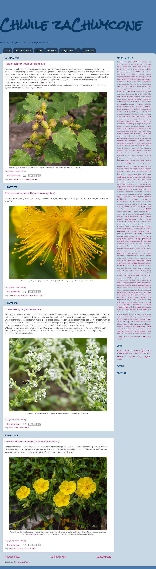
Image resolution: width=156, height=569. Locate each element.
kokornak (127, 145)
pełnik (149, 221)
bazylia (142, 69)
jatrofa (127, 131)
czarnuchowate (139, 89)
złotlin (133, 321)
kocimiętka (120, 145)
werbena (127, 304)
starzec (119, 275)
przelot (130, 239)
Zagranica (145, 350)
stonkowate (135, 275)
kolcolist (148, 145)
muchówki (148, 191)
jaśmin (136, 131)
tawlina (138, 290)
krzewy (21, 296)
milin (136, 184)
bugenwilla (144, 77)
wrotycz (131, 314)
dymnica (148, 97)
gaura (138, 111)
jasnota (125, 128)
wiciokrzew (147, 304)
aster (149, 66)
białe (11, 428)
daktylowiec (143, 94)
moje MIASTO (140, 353)
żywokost (137, 336)
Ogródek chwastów (23, 51)
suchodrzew (121, 278)
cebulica (133, 79)
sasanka (128, 268)
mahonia (138, 177)
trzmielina (120, 297)
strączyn (143, 275)
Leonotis (120, 62)
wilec (149, 309)
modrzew (148, 187)
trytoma (139, 295)
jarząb (141, 126)
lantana (136, 166)
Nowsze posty (12, 556)
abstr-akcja (122, 353)
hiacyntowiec (121, 124)
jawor (131, 131)
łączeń (119, 326)
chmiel (149, 79)
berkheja (127, 72)
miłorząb (129, 187)
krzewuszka (147, 158)
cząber (132, 94)
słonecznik (137, 287)
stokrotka (127, 275)
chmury (131, 353)
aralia (139, 66)
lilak (137, 171)
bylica (119, 79)
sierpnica (132, 270)
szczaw (126, 283)
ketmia (141, 141)
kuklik (142, 160)
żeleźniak (128, 334)
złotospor (120, 324)
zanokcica (142, 317)
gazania (143, 111)
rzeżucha (130, 263)
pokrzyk (134, 228)
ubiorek (144, 300)
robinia (140, 251)
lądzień (149, 174)
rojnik (128, 253)
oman (119, 206)
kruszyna (148, 155)
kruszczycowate (130, 155)
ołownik (119, 214)
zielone (148, 319)
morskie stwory (135, 357)
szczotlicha (120, 285)
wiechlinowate (122, 307)
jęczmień (148, 133)
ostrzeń (119, 211)
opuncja (133, 206)
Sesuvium (148, 62)
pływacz (137, 248)
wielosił (131, 307)
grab (133, 116)
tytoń (139, 300)
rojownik (134, 253)
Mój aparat (51, 51)
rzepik (124, 263)
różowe (120, 265)
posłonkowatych (32, 534)
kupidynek (148, 160)
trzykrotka (129, 297)
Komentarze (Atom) (21, 562)
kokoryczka (141, 145)
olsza (149, 204)
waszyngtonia (138, 302)
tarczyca (127, 290)
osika (149, 206)
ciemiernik (140, 84)
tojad (144, 292)
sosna (127, 273)
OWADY (136, 61)
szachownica (147, 278)
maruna (143, 179)
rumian (136, 258)
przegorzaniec (121, 239)
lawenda (120, 169)
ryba (133, 260)
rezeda (134, 251)
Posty (8, 51)
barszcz (129, 69)
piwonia (148, 224)
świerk (149, 329)
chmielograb (121, 81)
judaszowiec (137, 133)
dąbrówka (144, 101)
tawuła (148, 290)
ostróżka (135, 211)
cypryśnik (126, 89)
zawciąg (120, 319)
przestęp (137, 239)
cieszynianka (121, 86)
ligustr (133, 171)
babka (119, 69)
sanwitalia (120, 268)
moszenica (136, 189)
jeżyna (124, 133)
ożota (129, 214)
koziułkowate (147, 153)
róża (135, 263)
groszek (148, 116)
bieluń (143, 72)
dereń (124, 97)
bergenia (120, 72)
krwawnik (129, 158)
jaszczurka (148, 128)
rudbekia (130, 258)
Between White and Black (127, 351)
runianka (148, 258)
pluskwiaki (140, 226)
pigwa (135, 224)
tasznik (133, 290)
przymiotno (141, 241)
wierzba (138, 307)
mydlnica (127, 194)
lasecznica (148, 166)
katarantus (132, 141)
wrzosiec (138, 314)
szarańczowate (134, 280)
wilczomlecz (142, 309)
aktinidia (148, 64)
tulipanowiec (121, 300)
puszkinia (148, 246)
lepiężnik (135, 169)
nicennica (148, 196)
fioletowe (147, 106)
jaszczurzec (121, 131)
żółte (41, 296)
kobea (143, 143)
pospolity (27, 179)
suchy (129, 278)
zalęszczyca (133, 317)
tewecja (136, 292)
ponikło (141, 231)
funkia (142, 109)
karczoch (138, 138)
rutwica (129, 260)
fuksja (138, 109)
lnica (125, 174)
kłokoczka (120, 166)
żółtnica (119, 339)
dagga (137, 94)
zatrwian (148, 317)
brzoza (133, 77)
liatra (128, 171)
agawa (126, 64)
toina (140, 292)
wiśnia (119, 314)
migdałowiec (121, 184)
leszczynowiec (121, 171)
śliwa (143, 326)
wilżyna (119, 312)
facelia (119, 106)
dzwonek (134, 101)
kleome (129, 143)
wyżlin (149, 314)
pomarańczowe (123, 231)
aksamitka (142, 64)
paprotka (141, 216)
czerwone (130, 91)
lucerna (135, 174)
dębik (149, 101)
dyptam (124, 99)
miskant (148, 184)
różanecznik (141, 263)
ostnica (126, 209)
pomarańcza (147, 228)
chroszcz (137, 81)
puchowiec (133, 246)
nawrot (134, 196)
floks (127, 109)
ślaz (123, 326)
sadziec (133, 265)
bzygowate (125, 79)
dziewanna (138, 99)
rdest (119, 251)
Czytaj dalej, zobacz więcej (15, 171)
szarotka (143, 280)
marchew (135, 179)
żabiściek (143, 331)
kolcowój (120, 148)
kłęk (132, 166)
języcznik (127, 136)
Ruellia (142, 62)
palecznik (120, 216)
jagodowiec (126, 126)
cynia (144, 86)
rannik (149, 248)
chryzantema (146, 81)
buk (150, 77)
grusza (130, 119)
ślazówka (136, 326)
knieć (138, 143)
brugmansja (121, 77)
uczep (149, 300)
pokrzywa (140, 228)
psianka (132, 243)
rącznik (127, 265)
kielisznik (148, 141)
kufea (133, 160)
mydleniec (120, 194)
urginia (119, 302)
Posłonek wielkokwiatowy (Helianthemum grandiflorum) (32, 441)
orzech (143, 206)
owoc (21, 179)
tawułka (120, 292)
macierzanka (121, 177)
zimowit (119, 321)
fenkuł (132, 106)
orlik (138, 206)
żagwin (149, 331)
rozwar (119, 258)
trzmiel (149, 295)
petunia (144, 221)
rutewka (123, 260)
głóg (149, 121)
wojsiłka (125, 314)
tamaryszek (147, 287)
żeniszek (136, 334)
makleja (148, 177)
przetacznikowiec (122, 241)
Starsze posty (103, 556)
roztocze (148, 255)
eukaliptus (148, 104)
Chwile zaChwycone (71, 24)
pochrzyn (120, 228)
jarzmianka (134, 126)
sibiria (126, 270)
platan (127, 226)
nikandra (132, 201)
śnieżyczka (143, 329)
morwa (130, 189)
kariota (143, 138)
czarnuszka (147, 89)
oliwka (140, 204)
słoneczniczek (127, 287)
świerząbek (129, 331)
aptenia (135, 66)
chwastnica (125, 84)
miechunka (131, 182)
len (131, 169)
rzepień (34, 179)
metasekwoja (121, 182)
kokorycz (134, 145)
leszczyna (148, 169)
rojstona (142, 253)
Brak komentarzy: (14, 176)
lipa (150, 171)
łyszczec (148, 324)
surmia (140, 278)
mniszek (141, 187)
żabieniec (137, 331)
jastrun (131, 128)
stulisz (149, 275)
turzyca (129, 300)
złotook (149, 321)
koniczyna (147, 148)
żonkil (149, 334)
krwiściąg (138, 158)
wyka (144, 314)
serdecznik (148, 268)
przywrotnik (120, 243)
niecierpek (135, 199)
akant (136, 64)
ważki (119, 304)
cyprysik (119, 89)
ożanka (125, 214)
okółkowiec (128, 204)
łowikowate (137, 324)
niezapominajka (122, 201)
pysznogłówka (129, 248)
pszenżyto (120, 246)
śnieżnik (129, 329)
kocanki (148, 143)
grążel (149, 119)
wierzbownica (146, 307)
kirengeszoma (121, 143)
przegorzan (147, 236)
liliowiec (145, 171)
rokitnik (149, 253)
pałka (140, 219)
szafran (125, 280)
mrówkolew (129, 191)
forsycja (133, 109)
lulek (144, 174)
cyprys (149, 86)
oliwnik (145, 204)
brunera (127, 77)
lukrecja (140, 174)
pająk (142, 214)
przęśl (127, 243)
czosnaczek (140, 91)
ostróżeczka (127, 211)
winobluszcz (127, 312)
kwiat (11, 179)
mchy (149, 179)
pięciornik (120, 226)
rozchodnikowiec (132, 255)
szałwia (26, 428)
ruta (118, 260)
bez (133, 72)
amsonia (124, 66)
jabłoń (119, 126)
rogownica (121, 253)
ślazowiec (129, 326)
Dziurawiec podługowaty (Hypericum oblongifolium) (30, 193)
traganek (129, 295)
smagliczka (120, 273)
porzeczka (128, 234)
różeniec (148, 263)
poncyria (134, 231)
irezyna (146, 124)
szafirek (119, 280)
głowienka (144, 121)
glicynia (125, 114)
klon (134, 143)
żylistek (130, 336)
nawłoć (140, 196)
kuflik (137, 160)
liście (16, 179)
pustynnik (141, 246)
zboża (131, 319)
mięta (119, 187)
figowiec (139, 106)
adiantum (120, 64)
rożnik (124, 258)
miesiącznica (146, 182)
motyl (149, 189)
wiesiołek (129, 309)
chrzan (119, 84)
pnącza (148, 226)
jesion (119, 133)
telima (131, 292)
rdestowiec (126, 251)
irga (150, 124)
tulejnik (142, 297)
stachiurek (148, 273)
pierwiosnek (128, 224)
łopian (131, 324)
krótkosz (127, 160)
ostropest (140, 209)
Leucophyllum (127, 62)
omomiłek (125, 206)
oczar (144, 201)
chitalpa (144, 79)
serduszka (120, 270)
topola (124, 295)
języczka (120, 136)
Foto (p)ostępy (67, 51)
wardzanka (130, 302)
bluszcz (148, 72)
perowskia (128, 221)
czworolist (120, 94)
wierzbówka (121, 309)
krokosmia (120, 155)
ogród (147, 356)
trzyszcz (136, 297)
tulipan (149, 297)
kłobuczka (148, 164)
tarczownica (121, 290)
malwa (119, 179)
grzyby (144, 119)
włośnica (126, 317)
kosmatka (120, 153)
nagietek (139, 194)
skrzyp (149, 270)
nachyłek (133, 194)
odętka (149, 201)
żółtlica (149, 336)
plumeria (133, 226)
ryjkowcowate (140, 260)
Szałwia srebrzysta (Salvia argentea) (23, 309)
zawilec (126, 319)
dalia (119, 97)
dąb (139, 101)
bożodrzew (140, 74)
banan (124, 69)
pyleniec (120, 248)
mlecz (135, 187)
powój (126, 236)
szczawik (132, 283)
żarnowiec (120, 334)
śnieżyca (136, 329)
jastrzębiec (139, 128)
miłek (124, 187)
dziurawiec (13, 296)
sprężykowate (140, 273)
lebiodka (126, 169)
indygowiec (140, 124)
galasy (126, 111)
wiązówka (148, 312)
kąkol (142, 164)
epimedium (139, 104)
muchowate (139, 191)
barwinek (136, 69)
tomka (119, 295)
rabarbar (143, 248)
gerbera (148, 111)
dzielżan (131, 99)
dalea (149, 94)
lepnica (141, 169)
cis (127, 86)
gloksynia (136, 114)
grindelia (142, 116)
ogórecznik (120, 204)
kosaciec (140, 150)
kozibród (139, 153)
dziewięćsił (147, 99)
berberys (148, 69)
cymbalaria (138, 86)
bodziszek (132, 74)
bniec (126, 74)
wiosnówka (135, 312)
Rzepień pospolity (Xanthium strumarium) (25, 64)
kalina (149, 136)
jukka (143, 133)
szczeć (139, 283)
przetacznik (146, 239)
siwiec (137, 270)
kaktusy (135, 136)
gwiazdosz (137, 121)
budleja (138, 77)
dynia (119, 99)
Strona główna (58, 556)
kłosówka (127, 166)
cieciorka (133, 84)
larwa (142, 166)
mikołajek (130, 184)
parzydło (120, 219)
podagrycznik (127, 228)
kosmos (127, 153)
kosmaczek (147, 150)
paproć (148, 216)
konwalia (127, 150)
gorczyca (142, 114)
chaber (138, 79)
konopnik (120, 150)
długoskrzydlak (122, 104)
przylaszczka (133, 241)
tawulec (143, 290)
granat (137, 116)
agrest (131, 64)
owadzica (142, 211)
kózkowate (136, 164)
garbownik (132, 111)
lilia (140, 171)
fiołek (119, 109)
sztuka (119, 359)
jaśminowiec (142, 131)
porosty (148, 231)
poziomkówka (133, 236)
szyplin (119, 287)
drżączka (137, 97)
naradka (119, 196)
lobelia (130, 174)
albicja (119, 66)
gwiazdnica (129, 121)
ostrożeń (148, 209)
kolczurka (127, 148)
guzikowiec (120, 121)
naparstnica (147, 194)
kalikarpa (142, 136)
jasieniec (148, 126)
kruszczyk (140, 155)
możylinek (120, 191)
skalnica (143, 270)
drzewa (130, 96)
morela (124, 189)
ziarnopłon (141, 319)
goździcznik (121, 116)
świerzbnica (121, 331)
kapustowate (122, 138)
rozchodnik (121, 255)
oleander (135, 204)
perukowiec (137, 221)
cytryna (131, 89)
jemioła (149, 131)
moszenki (143, 189)
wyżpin (119, 317)
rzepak (148, 260)
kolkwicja (140, 148)
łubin (143, 324)
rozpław (142, 255)
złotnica (138, 321)
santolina (148, 265)
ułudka (124, 302)
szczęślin (128, 285)
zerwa (136, 319)
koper (133, 150)
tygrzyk (135, 300)
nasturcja (127, 196)
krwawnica (121, 158)
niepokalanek (147, 199)
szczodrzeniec (146, 283)
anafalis (129, 66)
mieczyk (138, 182)
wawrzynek (147, 302)
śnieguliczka (121, 329)
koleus (133, 148)
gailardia (148, 109)
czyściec (126, 94)
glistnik (130, 114)
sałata (134, 268)
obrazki (138, 201)
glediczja (120, 114)
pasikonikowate (130, 219)
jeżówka (130, 133)
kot (133, 153)
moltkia (119, 189)
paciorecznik (136, 214)
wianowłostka (137, 304)
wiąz (142, 312)
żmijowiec (143, 334)
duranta (143, 97)
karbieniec (131, 138)
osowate (120, 209)
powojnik (120, 236)
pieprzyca (120, 224)
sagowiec (141, 265)
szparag (148, 285)
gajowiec (120, 111)
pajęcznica (148, 214)
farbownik (126, 106)
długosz (131, 104)
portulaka (120, 234)
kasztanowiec (122, 141)
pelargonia (148, 219)
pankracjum (134, 216)
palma (127, 216)
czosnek (148, 92)
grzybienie (137, 119)
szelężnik (134, 285)
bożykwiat (148, 74)
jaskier (119, 128)
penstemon (120, 221)
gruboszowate (122, 119)
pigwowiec (141, 224)
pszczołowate (140, 243)
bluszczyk (120, 74)
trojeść (135, 295)
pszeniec (148, 243)
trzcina (144, 295)
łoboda (126, 324)
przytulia (148, 241)
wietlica (135, 309)
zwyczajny (126, 322)
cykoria (131, 86)
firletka (124, 109)
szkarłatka (141, 285)
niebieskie (122, 199)
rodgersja (148, 251)
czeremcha (121, 91)
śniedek (148, 326)
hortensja (129, 124)
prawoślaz (141, 236)
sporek (132, 273)
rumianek (142, 258)
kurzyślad (120, 164)
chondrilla (130, 81)
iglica (134, 124)
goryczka (148, 114)
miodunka (142, 184)
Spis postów (89, 51)
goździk (128, 116)
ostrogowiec (133, 209)
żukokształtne (122, 336)
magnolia (130, 177)
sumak (134, 278)
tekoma (126, 292)
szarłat (149, 280)
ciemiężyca (147, 84)
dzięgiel (127, 101)
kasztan (148, 138)
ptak (126, 246)
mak (143, 177)
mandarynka (126, 179)
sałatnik (140, 268)
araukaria (144, 66)
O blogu (39, 51)
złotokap (143, 321)
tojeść (149, 292)
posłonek (27, 549)
